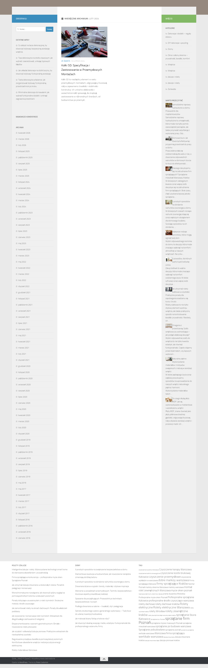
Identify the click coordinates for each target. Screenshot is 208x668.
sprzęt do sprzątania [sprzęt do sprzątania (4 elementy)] (187, 634)
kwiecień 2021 (24, 345)
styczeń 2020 (23, 437)
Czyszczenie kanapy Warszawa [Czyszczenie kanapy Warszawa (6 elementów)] (175, 573)
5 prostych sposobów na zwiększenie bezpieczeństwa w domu (101, 573)
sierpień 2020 (24, 395)
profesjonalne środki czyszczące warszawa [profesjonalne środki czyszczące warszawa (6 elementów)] (171, 604)
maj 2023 (22, 247)
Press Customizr (42, 666)
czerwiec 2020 (24, 407)
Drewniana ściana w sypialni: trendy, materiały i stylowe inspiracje (102, 590)
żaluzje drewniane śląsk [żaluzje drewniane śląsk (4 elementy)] (152, 644)
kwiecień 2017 (24, 499)
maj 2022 (22, 266)
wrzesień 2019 (24, 462)
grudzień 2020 (24, 370)
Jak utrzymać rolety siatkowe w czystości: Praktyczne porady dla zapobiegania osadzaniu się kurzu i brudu (178, 299)
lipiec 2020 (22, 401)
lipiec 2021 (22, 327)
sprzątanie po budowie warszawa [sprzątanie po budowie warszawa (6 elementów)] (173, 630)
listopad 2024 (24, 186)
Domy (170, 53)
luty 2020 (22, 431)
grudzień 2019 (24, 444)
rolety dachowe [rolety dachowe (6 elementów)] (147, 608)
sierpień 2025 (24, 167)
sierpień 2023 (24, 229)
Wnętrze (171, 68)
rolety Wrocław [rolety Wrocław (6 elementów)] (157, 615)
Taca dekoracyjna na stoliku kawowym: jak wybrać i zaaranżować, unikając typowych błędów (34, 65)
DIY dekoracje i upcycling (178, 47)
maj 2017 (22, 493)
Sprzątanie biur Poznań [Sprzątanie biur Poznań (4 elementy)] (158, 623)
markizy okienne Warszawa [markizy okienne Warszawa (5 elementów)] (156, 591)
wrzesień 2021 (24, 315)
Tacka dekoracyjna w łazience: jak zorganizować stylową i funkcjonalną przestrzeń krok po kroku (31, 87)
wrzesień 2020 (24, 388)
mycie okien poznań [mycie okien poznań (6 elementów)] (181, 594)
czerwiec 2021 (24, 333)
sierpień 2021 (24, 321)
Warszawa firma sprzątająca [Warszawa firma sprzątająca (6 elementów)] (169, 637)
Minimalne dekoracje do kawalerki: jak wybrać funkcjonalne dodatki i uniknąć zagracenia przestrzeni (32, 99)
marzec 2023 (23, 259)
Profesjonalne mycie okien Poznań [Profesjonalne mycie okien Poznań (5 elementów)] (153, 601)
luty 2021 (22, 358)
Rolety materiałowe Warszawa (24, 654)
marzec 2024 (23, 204)
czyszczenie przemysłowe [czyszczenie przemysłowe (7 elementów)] (165, 580)
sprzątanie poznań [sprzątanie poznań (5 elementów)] (173, 634)
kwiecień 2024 (24, 198)
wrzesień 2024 (24, 192)
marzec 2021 (23, 352)
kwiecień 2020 (24, 419)
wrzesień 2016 (24, 536)
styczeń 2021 (23, 364)
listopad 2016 (24, 523)
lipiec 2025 (22, 174)
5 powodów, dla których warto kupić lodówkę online (179, 265)
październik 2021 (25, 309)
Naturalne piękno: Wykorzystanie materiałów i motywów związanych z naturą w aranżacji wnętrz (179, 369)
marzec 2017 (23, 505)
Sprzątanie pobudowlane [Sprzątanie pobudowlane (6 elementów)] (152, 633)
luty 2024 (22, 210)
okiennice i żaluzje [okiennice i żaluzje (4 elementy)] (157, 598)
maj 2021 (22, 339)
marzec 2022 (23, 278)
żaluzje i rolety (174, 81)
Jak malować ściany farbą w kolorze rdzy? (92, 622)
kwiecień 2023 (24, 253)
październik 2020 (25, 382)
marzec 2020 (23, 425)
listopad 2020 (24, 376)
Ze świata (65, 65)
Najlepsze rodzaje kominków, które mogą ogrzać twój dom (178, 238)
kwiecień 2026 (24, 137)
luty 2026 (22, 149)
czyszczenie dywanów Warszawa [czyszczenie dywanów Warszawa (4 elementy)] (149, 574)
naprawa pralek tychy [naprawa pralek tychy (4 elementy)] (145, 598)
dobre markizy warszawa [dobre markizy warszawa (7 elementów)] (173, 584)
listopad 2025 (24, 155)
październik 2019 (25, 456)
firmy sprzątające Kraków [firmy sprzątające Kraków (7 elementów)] (172, 587)
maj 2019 (22, 487)
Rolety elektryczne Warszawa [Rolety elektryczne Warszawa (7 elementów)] (171, 611)
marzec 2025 (23, 180)
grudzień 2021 (24, 296)
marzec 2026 (23, 143)
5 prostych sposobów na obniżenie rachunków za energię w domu (178, 208)
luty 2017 (22, 511)
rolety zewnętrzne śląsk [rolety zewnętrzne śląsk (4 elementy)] (155, 619)
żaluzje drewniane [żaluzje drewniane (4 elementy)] (169, 641)
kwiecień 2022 (24, 272)
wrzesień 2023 (24, 223)
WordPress (24, 666)
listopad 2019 (24, 450)
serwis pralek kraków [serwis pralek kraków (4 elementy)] (169, 619)
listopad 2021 (24, 302)
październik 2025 (25, 161)
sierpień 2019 (24, 468)
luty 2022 (22, 284)
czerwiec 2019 (24, 480)
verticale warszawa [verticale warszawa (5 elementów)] (146, 637)
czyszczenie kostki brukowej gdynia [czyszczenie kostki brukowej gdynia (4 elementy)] (149, 577)
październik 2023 (25, 217)
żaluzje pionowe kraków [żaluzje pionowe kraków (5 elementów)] (170, 644)
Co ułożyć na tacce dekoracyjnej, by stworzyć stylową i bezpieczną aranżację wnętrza (33, 52)
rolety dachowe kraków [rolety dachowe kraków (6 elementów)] (167, 608)
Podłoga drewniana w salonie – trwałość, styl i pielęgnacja (99, 610)
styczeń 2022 (23, 290)
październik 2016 (25, 530)
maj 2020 (22, 413)
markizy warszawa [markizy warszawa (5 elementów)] (176, 591)
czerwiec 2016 (24, 542)
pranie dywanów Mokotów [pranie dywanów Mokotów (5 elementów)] (174, 598)
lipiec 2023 (22, 235)
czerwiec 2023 (24, 241)
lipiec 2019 (22, 474)
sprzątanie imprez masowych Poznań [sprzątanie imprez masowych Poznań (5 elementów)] (166, 627)
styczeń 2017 (23, 517)
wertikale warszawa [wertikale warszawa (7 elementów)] (151, 640)
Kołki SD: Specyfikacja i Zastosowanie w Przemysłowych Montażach (81, 74)
